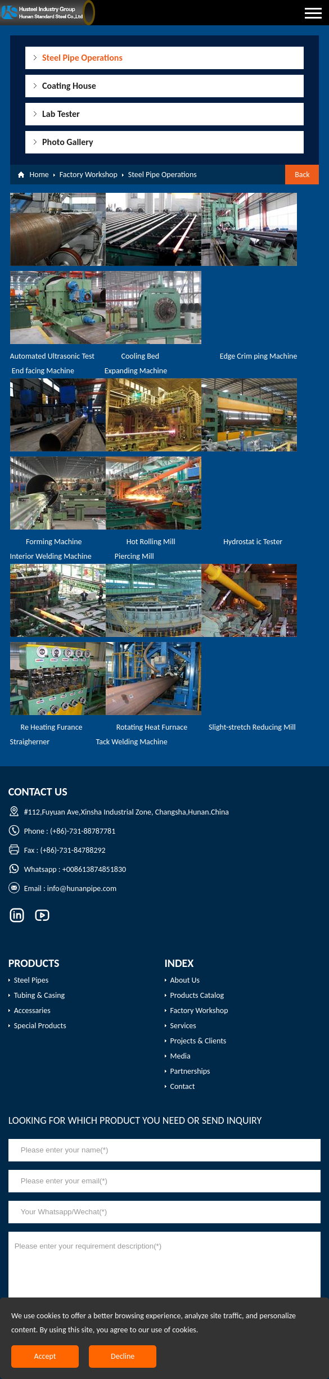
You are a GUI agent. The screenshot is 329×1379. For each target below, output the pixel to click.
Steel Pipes (31, 980)
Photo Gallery (67, 142)
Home (39, 174)
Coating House (69, 85)
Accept (45, 1356)
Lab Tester (61, 113)
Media (180, 1056)
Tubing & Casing (39, 995)
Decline (122, 1356)
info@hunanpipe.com (81, 888)
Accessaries (32, 1010)
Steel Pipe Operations (82, 57)
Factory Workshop (89, 174)
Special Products (40, 1025)
